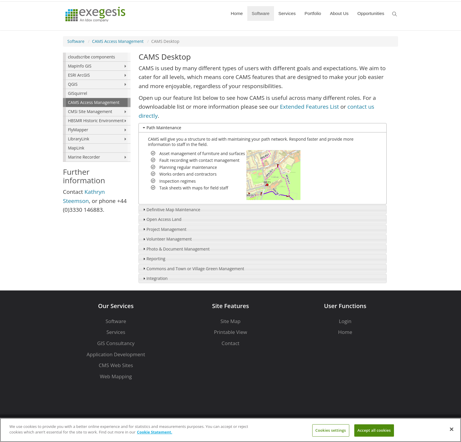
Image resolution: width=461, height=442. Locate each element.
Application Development (116, 354)
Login (345, 321)
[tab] (262, 127)
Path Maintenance (163, 127)
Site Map (230, 321)
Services (287, 13)
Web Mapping (116, 376)
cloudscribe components (91, 57)
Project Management (166, 229)
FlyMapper (78, 129)
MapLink (76, 148)
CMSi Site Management (90, 111)
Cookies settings (330, 430)
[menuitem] (97, 57)
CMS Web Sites (116, 365)
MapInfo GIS (79, 66)
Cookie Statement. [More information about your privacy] (154, 432)
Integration (157, 278)
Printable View (230, 332)
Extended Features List (309, 106)
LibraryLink (78, 139)
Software (261, 13)
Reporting (155, 258)
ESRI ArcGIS (79, 75)
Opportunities (370, 13)
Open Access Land (163, 219)
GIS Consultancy (115, 343)
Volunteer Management (169, 239)
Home (237, 13)
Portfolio (313, 13)
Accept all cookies (374, 430)
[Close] (451, 429)
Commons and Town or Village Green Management (195, 268)
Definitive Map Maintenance (173, 209)
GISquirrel (77, 93)
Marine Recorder (84, 157)
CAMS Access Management (117, 41)
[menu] (97, 107)
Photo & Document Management (178, 249)
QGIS (73, 84)
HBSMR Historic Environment (95, 120)
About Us (339, 13)
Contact (231, 343)
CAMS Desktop (165, 41)
